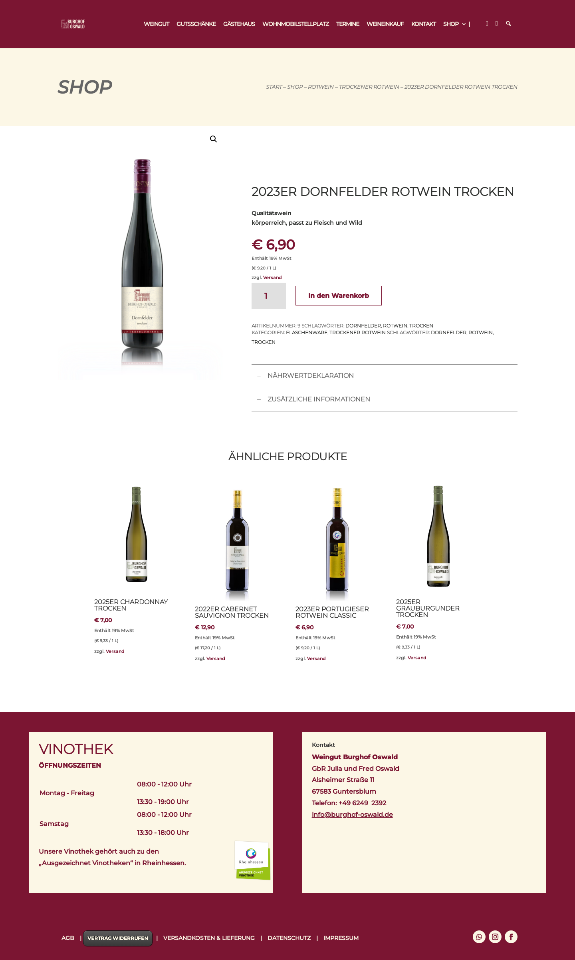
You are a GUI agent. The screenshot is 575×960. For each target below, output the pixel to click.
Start (274, 87)
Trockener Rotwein (369, 87)
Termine (347, 24)
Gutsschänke (196, 24)
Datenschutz (289, 938)
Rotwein (321, 87)
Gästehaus (239, 24)
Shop (450, 24)
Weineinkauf (385, 24)
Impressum (341, 938)
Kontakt (423, 24)
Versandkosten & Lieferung (209, 938)
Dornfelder (363, 326)
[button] (213, 139)
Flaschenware (306, 332)
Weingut (156, 24)
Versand (272, 277)
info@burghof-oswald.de (352, 814)
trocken (421, 326)
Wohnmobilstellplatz (295, 24)
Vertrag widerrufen (117, 938)
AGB (67, 938)
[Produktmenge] (269, 296)
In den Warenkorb (338, 295)
